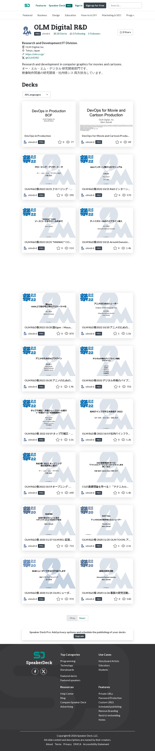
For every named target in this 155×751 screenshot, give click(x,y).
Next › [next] (82, 618)
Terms (58, 744)
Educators (104, 665)
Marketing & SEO (111, 15)
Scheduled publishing (110, 706)
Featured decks (68, 675)
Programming (133, 15)
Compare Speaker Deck (73, 702)
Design (56, 15)
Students (103, 669)
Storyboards (67, 669)
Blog (63, 697)
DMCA (77, 744)
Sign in (78, 5)
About (49, 744)
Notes (102, 719)
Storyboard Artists (109, 660)
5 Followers (94, 33)
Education (70, 15)
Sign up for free (95, 5)
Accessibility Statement (96, 744)
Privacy (67, 744)
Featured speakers (70, 680)
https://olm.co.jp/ (35, 54)
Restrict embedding (109, 715)
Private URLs (106, 693)
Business (42, 15)
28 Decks (62, 33)
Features (41, 5)
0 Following (79, 33)
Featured (27, 15)
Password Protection (110, 697)
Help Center (67, 693)
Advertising (66, 706)
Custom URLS (106, 702)
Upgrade (79, 636)
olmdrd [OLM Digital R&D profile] (30, 141)
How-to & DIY (89, 15)
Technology (66, 665)
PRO (37, 33)
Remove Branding (108, 710)
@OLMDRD (32, 57)
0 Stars (125, 32)
